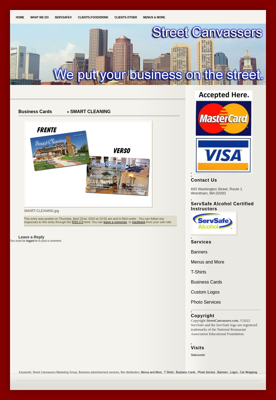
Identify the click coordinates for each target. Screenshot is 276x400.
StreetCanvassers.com (222, 320)
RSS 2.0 (77, 222)
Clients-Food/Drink (93, 17)
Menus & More (154, 17)
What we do (39, 17)
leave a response (115, 222)
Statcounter (198, 355)
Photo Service (206, 372)
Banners (199, 252)
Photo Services (206, 302)
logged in (32, 240)
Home (20, 17)
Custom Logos (205, 292)
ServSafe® (63, 17)
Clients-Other (125, 17)
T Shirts (169, 372)
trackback (138, 222)
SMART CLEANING (90, 111)
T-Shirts (198, 272)
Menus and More (207, 262)
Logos (234, 372)
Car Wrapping (248, 372)
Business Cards (35, 111)
